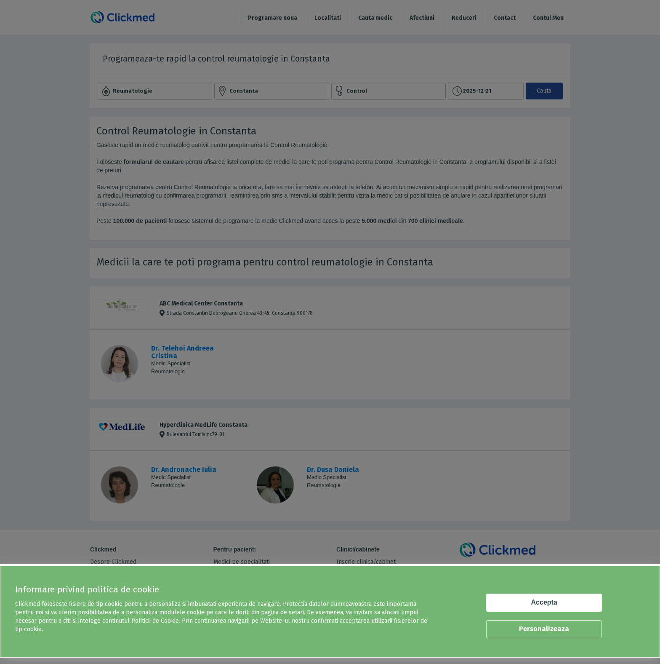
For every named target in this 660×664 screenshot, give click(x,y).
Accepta (544, 602)
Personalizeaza (544, 629)
